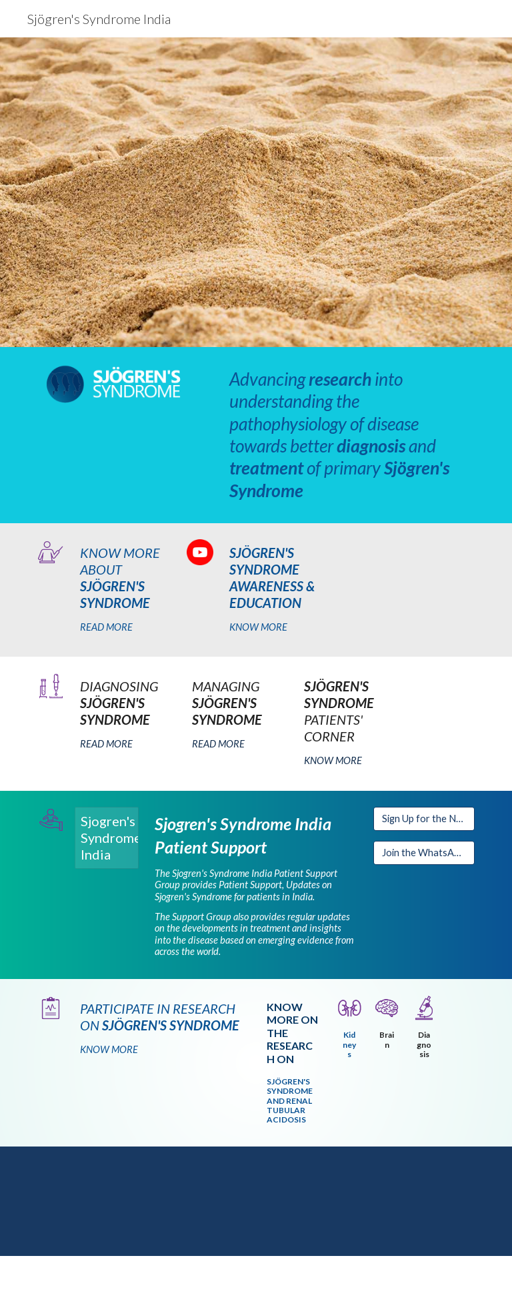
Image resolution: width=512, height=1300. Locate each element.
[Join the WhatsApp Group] (423, 853)
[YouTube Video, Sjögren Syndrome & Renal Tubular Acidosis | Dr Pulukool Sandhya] (256, 1201)
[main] (349, 435)
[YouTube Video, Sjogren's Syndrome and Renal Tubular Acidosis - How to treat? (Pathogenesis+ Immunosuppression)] (405, 1201)
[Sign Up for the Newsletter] (423, 818)
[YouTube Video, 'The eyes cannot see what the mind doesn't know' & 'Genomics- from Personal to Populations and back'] (106, 1201)
